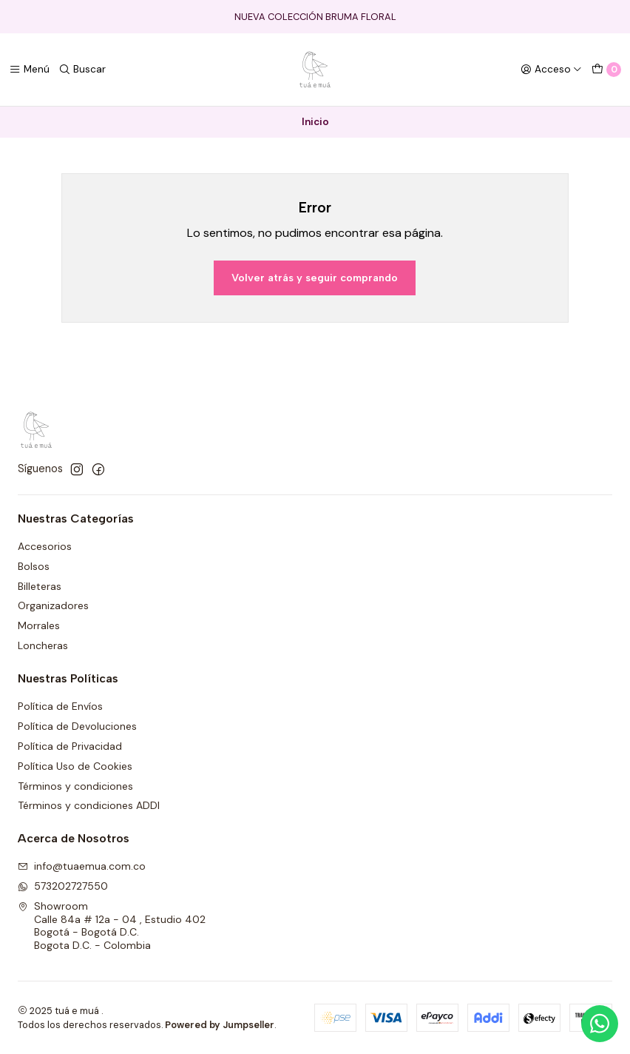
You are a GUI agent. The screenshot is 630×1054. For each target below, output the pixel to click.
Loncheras (43, 645)
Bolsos (34, 566)
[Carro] (606, 69)
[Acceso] (551, 69)
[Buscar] (82, 69)
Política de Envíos (60, 706)
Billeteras (39, 586)
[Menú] (29, 69)
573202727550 (63, 886)
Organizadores (53, 605)
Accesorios (45, 546)
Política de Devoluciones (77, 726)
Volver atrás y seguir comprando (314, 277)
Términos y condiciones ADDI (89, 805)
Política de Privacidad (70, 746)
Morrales (39, 625)
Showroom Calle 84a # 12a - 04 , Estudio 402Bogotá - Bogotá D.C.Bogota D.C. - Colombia (112, 925)
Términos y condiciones (75, 786)
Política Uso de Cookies (75, 766)
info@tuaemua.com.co (82, 866)
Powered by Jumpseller (219, 1024)
